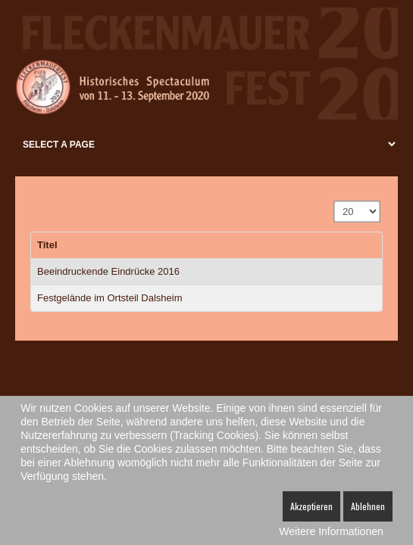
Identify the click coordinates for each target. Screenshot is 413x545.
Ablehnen (368, 506)
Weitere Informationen (331, 531)
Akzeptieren (311, 506)
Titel (47, 245)
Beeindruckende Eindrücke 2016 (108, 271)
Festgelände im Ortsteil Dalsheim (109, 298)
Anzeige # (334, 201)
